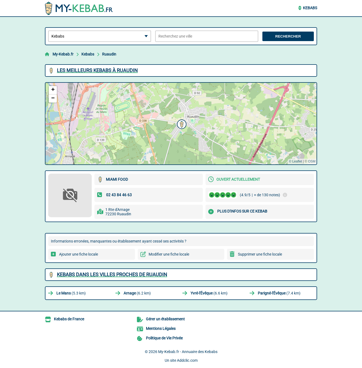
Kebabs (310, 8)
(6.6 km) (209, 293)
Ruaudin (109, 54)
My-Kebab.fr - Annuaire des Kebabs (187, 351)
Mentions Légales (161, 328)
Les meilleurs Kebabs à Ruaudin (97, 70)
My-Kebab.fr (63, 54)
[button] (181, 123)
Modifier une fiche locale (169, 254)
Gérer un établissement (165, 319)
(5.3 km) (71, 293)
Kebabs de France (69, 319)
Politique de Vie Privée (164, 338)
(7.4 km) (279, 293)
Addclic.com (187, 360)
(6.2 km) (137, 293)
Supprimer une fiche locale (260, 254)
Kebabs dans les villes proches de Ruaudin (112, 274)
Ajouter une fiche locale (78, 254)
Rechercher (288, 36)
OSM (311, 161)
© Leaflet (295, 161)
